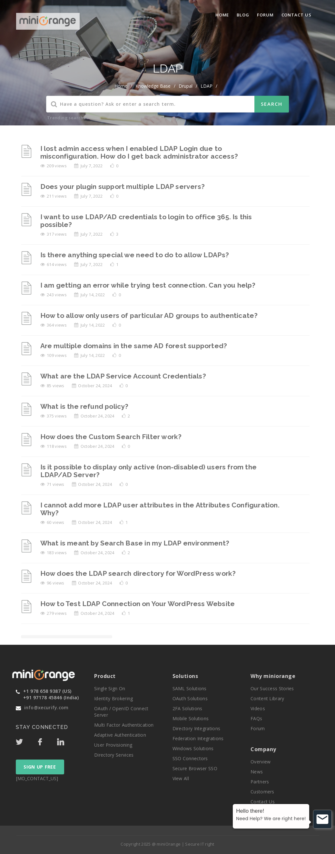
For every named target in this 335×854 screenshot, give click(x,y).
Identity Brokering (113, 698)
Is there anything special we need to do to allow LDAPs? (134, 255)
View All (180, 778)
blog (243, 15)
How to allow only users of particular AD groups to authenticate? (149, 315)
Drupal (185, 86)
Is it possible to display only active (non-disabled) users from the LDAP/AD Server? (148, 471)
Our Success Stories (272, 688)
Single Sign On (109, 688)
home (120, 86)
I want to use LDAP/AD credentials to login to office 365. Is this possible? (146, 221)
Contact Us (296, 15)
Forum (265, 15)
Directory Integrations (196, 728)
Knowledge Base (153, 86)
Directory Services (113, 755)
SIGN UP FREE (40, 767)
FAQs (256, 718)
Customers (262, 792)
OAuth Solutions (190, 698)
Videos (258, 708)
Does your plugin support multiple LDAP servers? (122, 186)
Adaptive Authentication (120, 735)
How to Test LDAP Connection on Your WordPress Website (137, 604)
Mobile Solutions (190, 718)
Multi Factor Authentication (123, 725)
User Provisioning (113, 745)
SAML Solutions (189, 688)
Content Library (267, 698)
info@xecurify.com (46, 707)
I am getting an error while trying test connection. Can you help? (148, 285)
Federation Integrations (198, 738)
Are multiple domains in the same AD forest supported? (133, 346)
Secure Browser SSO (194, 768)
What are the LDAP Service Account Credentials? (123, 376)
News (257, 772)
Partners (260, 782)
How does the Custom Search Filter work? (111, 437)
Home (222, 15)
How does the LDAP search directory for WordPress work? (138, 573)
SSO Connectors (190, 758)
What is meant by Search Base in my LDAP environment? (134, 543)
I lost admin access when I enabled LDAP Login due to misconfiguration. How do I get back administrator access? (139, 152)
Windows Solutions (193, 748)
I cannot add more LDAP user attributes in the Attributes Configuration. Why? (160, 509)
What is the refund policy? (84, 406)
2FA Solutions (187, 708)
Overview (261, 762)
